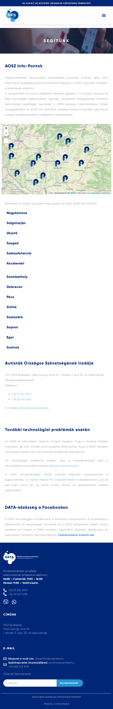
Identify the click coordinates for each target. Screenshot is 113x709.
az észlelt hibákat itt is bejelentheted (50, 479)
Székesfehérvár (19, 253)
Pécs (10, 297)
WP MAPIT (71, 193)
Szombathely (17, 277)
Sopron (12, 327)
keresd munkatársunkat (64, 465)
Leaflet (50, 193)
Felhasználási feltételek (69, 697)
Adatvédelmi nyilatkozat (44, 697)
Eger (10, 337)
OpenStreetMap (94, 193)
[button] (104, 15)
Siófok (12, 307)
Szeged (13, 243)
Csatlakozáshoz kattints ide (76, 535)
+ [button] (6, 128)
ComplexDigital (61, 704)
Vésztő (12, 233)
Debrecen (15, 287)
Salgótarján (16, 223)
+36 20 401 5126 (21, 399)
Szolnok (13, 347)
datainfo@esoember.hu (34, 407)
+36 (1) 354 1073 (21, 394)
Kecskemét (15, 263)
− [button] (6, 133)
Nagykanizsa (17, 213)
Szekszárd (15, 317)
